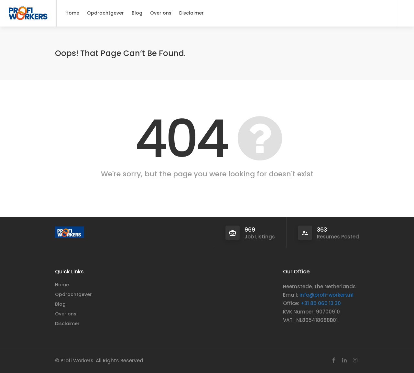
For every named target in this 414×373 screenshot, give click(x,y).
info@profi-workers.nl (327, 294)
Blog (137, 13)
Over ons (160, 13)
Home (72, 13)
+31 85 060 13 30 (320, 303)
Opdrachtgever (105, 13)
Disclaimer (191, 13)
